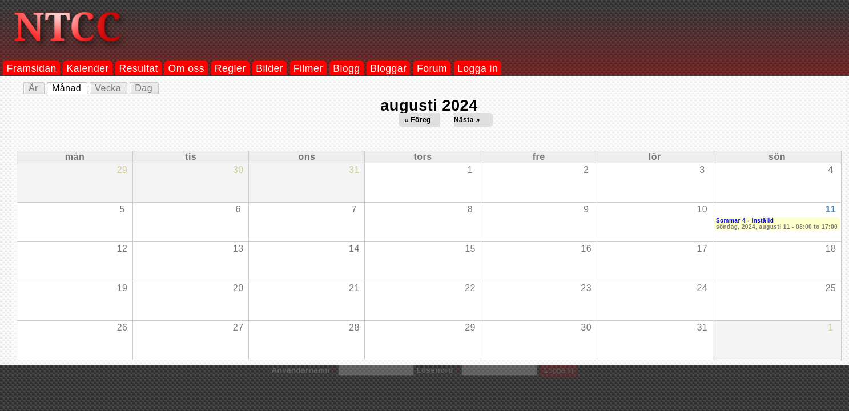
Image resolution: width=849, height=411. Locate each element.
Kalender (88, 68)
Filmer (308, 68)
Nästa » (467, 120)
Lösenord (437, 370)
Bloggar (388, 68)
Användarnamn (303, 370)
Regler (230, 68)
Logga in (477, 68)
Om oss (186, 68)
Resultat (138, 68)
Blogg (346, 68)
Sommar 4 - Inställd (745, 220)
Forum (432, 68)
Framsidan (31, 68)
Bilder (269, 68)
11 (831, 209)
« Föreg (417, 120)
